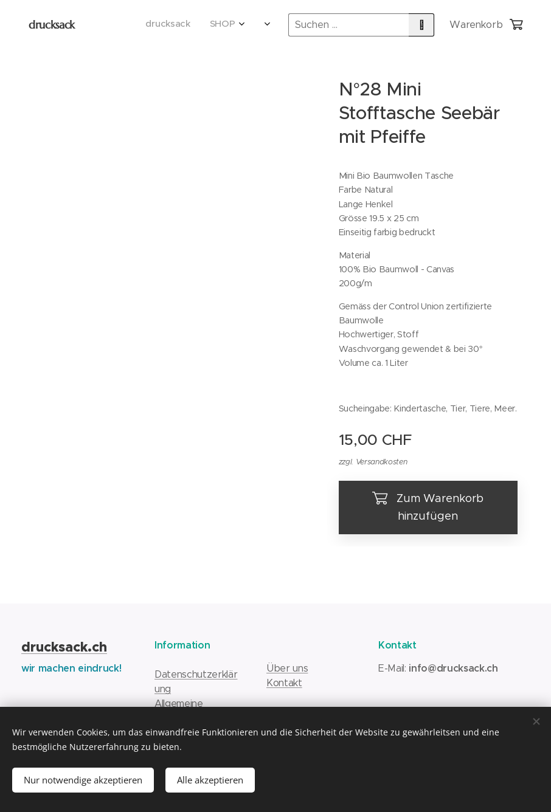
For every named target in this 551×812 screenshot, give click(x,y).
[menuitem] (166, 25)
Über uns (287, 668)
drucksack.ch (64, 647)
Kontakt (284, 683)
